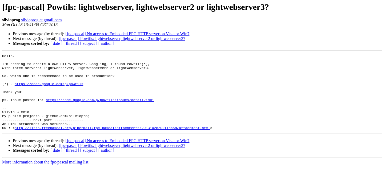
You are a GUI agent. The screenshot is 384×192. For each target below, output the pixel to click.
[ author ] (106, 43)
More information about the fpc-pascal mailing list (45, 177)
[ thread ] (71, 43)
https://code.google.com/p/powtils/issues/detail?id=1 (100, 109)
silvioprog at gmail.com (41, 20)
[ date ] (56, 43)
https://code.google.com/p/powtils (49, 90)
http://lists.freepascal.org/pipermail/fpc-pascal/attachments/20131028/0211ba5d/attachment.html (112, 143)
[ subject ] (88, 43)
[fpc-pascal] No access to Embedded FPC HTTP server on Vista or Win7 (127, 33)
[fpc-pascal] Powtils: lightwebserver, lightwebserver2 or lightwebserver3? (122, 38)
